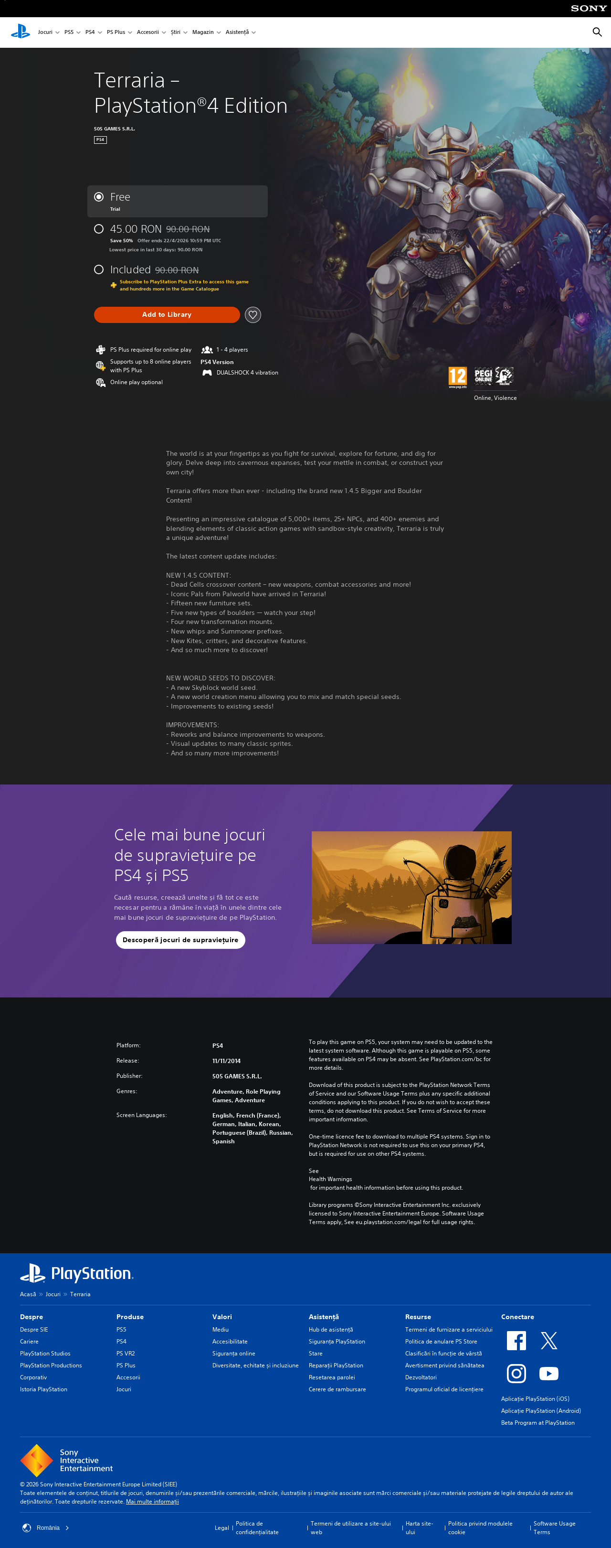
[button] (180, 940)
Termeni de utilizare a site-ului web (351, 1527)
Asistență (237, 32)
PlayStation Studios (45, 1353)
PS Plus (116, 32)
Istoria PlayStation (43, 1389)
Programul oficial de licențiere (444, 1389)
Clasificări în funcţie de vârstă (443, 1353)
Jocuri (45, 32)
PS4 (90, 32)
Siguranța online (233, 1353)
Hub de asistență (331, 1329)
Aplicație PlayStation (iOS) (535, 1399)
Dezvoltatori (421, 1377)
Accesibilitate (230, 1341)
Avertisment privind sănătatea (445, 1365)
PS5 (69, 32)
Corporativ (33, 1377)
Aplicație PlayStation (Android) (541, 1411)
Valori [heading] (222, 1316)
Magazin (203, 32)
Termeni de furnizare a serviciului (449, 1329)
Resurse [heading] (418, 1316)
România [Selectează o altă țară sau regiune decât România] (46, 1528)
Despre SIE (34, 1329)
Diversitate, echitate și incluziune (255, 1365)
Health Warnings (330, 1179)
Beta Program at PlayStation (538, 1423)
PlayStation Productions (51, 1365)
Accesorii (148, 32)
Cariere (29, 1341)
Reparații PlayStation (336, 1365)
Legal (222, 1528)
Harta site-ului (419, 1527)
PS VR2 (125, 1353)
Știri (175, 32)
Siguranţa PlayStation (337, 1341)
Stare (316, 1353)
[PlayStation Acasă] (20, 32)
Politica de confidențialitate (257, 1527)
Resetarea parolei (332, 1377)
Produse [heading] (130, 1316)
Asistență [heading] (324, 1316)
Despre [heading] (31, 1316)
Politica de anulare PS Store (441, 1341)
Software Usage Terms (555, 1527)
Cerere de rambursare (337, 1389)
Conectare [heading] (517, 1316)
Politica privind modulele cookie (480, 1527)
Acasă (28, 1294)
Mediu (220, 1329)
